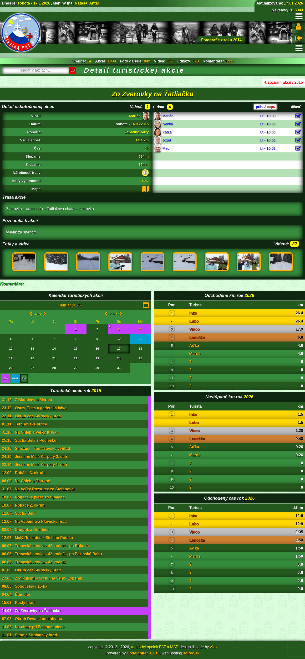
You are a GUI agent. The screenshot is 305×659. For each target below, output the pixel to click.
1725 (229, 61)
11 (140, 339)
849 (147, 61)
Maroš (194, 354)
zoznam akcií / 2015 (283, 82)
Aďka (194, 345)
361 (170, 61)
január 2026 (70, 305)
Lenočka (197, 337)
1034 (112, 61)
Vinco (194, 329)
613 (196, 61)
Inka (193, 313)
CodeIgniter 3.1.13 (143, 653)
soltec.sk (191, 653)
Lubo (193, 321)
